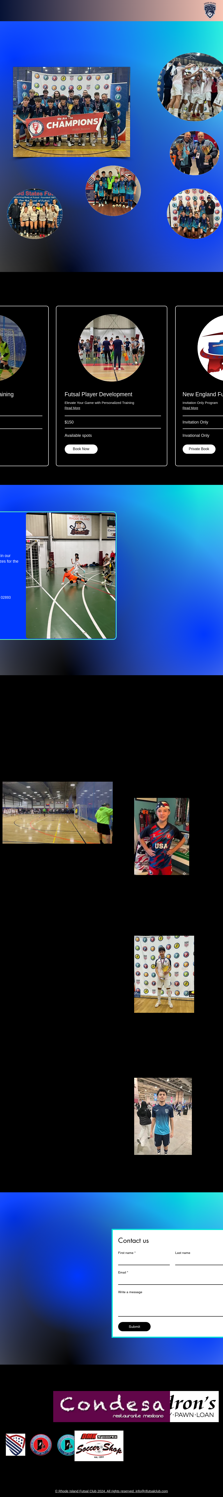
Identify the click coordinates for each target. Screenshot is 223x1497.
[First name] (142, 1261)
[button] (199, 449)
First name (127, 1253)
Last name (182, 1253)
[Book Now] (81, 449)
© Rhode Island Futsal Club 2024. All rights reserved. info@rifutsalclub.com (111, 1491)
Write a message (130, 1292)
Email (123, 1272)
